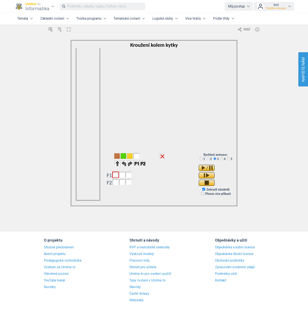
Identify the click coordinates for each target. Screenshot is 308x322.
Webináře (136, 300)
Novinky (50, 287)
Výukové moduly (141, 254)
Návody (135, 287)
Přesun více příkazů (218, 194)
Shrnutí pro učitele (142, 267)
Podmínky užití (226, 274)
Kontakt (220, 280)
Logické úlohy (162, 18)
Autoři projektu (54, 254)
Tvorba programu (88, 18)
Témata (22, 18)
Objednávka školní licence (234, 254)
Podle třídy (221, 18)
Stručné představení (59, 247)
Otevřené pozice (56, 274)
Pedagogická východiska (62, 260)
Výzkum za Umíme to (60, 267)
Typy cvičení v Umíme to (147, 280)
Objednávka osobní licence (235, 247)
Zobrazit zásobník (218, 189)
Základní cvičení (52, 18)
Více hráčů (193, 18)
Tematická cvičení (127, 18)
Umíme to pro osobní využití (150, 274)
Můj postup (236, 6)
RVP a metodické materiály (149, 247)
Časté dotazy (139, 294)
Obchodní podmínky (229, 260)
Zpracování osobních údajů (235, 267)
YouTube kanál (54, 280)
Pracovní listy (139, 260)
